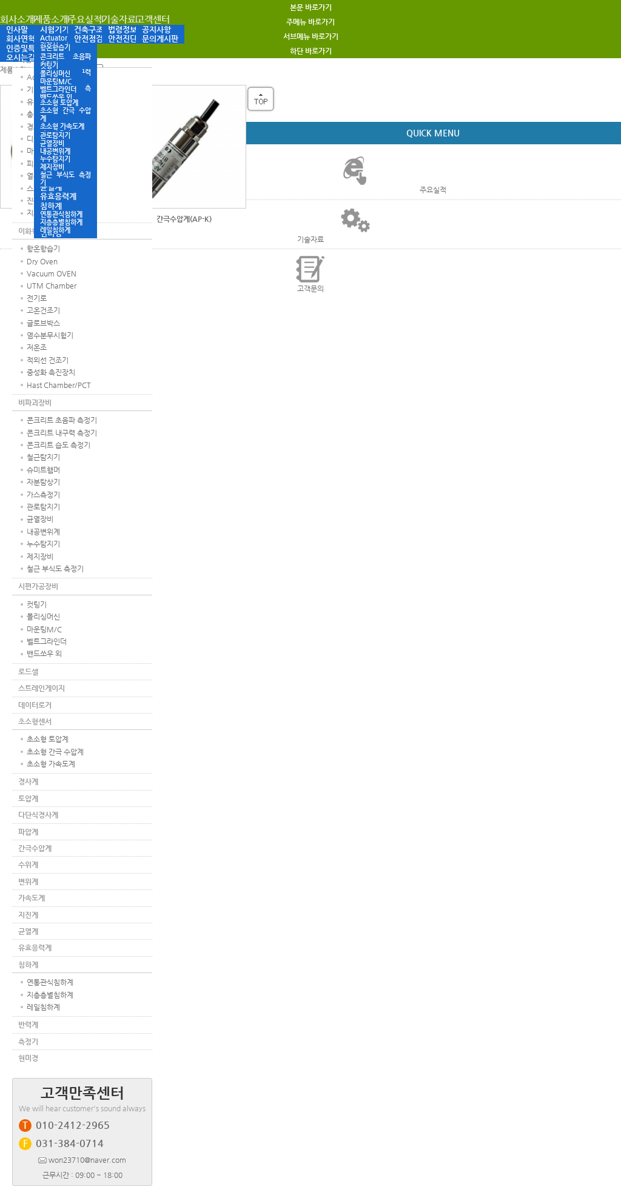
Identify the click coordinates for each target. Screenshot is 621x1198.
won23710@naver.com (82, 1160)
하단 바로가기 (311, 51)
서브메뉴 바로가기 (310, 36)
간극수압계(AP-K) (184, 219)
